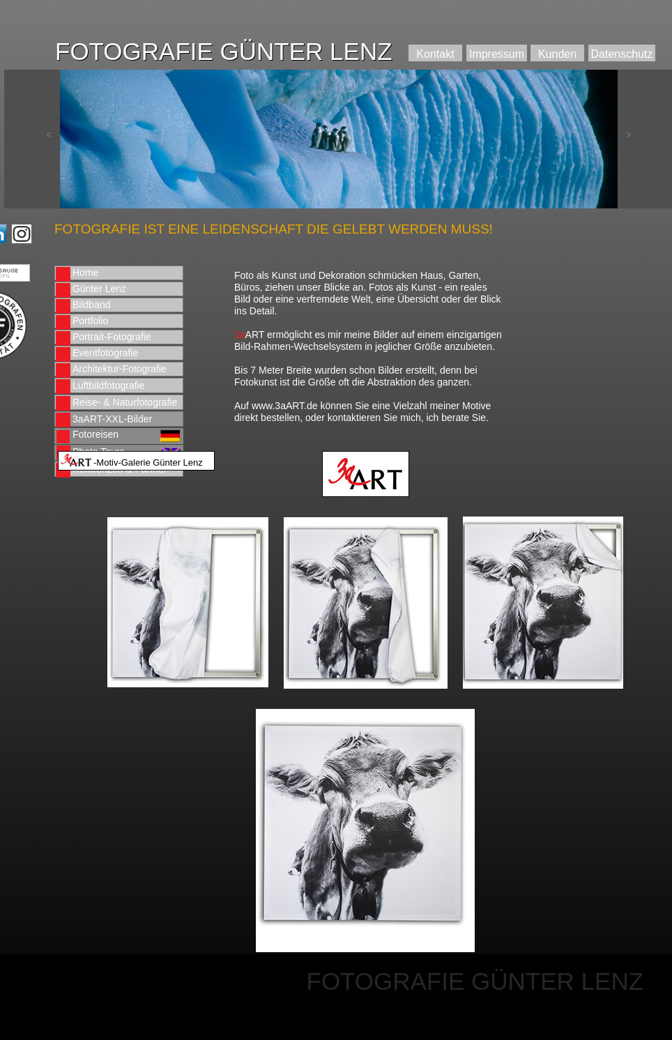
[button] (48, 135)
